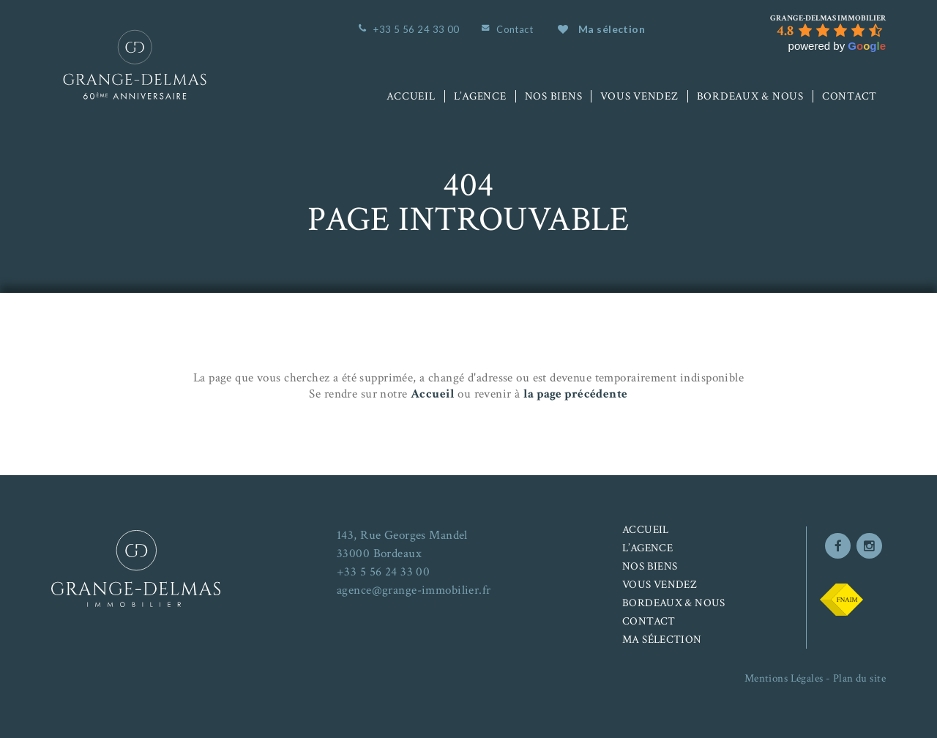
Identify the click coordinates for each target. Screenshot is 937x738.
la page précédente (575, 394)
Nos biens (554, 96)
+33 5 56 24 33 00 (416, 29)
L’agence (480, 96)
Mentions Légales (784, 678)
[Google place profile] (828, 18)
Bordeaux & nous (750, 96)
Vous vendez (639, 96)
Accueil (411, 96)
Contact (514, 29)
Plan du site (859, 678)
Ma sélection (601, 29)
